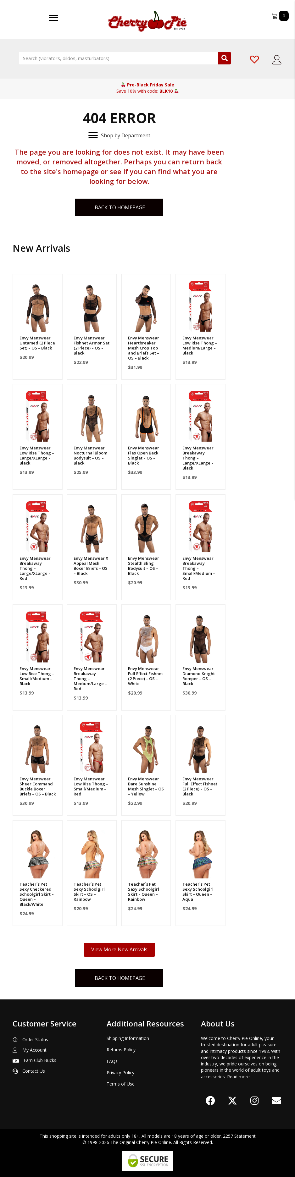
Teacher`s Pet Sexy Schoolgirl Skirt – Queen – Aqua (198, 891)
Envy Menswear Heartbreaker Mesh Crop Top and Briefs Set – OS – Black (143, 348)
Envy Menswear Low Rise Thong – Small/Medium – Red (91, 786)
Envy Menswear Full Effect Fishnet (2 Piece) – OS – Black (199, 786)
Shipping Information (128, 1038)
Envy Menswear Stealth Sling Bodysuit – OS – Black (143, 565)
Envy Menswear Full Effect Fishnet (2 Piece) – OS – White (145, 676)
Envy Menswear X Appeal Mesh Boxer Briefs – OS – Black (91, 565)
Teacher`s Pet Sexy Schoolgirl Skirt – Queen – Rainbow (143, 891)
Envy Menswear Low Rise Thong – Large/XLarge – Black (36, 455)
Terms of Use (121, 1084)
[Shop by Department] (119, 135)
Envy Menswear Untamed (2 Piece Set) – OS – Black (37, 343)
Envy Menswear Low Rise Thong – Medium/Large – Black (199, 345)
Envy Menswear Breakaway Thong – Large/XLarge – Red (35, 568)
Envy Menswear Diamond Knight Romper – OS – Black (198, 676)
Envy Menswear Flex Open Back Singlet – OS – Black (143, 455)
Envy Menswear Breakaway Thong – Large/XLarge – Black (198, 458)
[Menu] (53, 18)
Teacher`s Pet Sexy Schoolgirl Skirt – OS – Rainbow (89, 891)
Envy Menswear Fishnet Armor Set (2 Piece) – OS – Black (91, 345)
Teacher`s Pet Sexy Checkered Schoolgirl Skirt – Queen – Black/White (36, 894)
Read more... (240, 1077)
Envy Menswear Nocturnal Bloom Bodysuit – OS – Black (90, 455)
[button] (210, 1100)
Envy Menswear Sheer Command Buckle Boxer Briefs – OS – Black (37, 786)
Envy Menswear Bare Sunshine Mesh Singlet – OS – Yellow (146, 786)
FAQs (112, 1061)
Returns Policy (121, 1050)
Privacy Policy (120, 1072)
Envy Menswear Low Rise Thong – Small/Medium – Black (36, 676)
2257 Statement (239, 1136)
